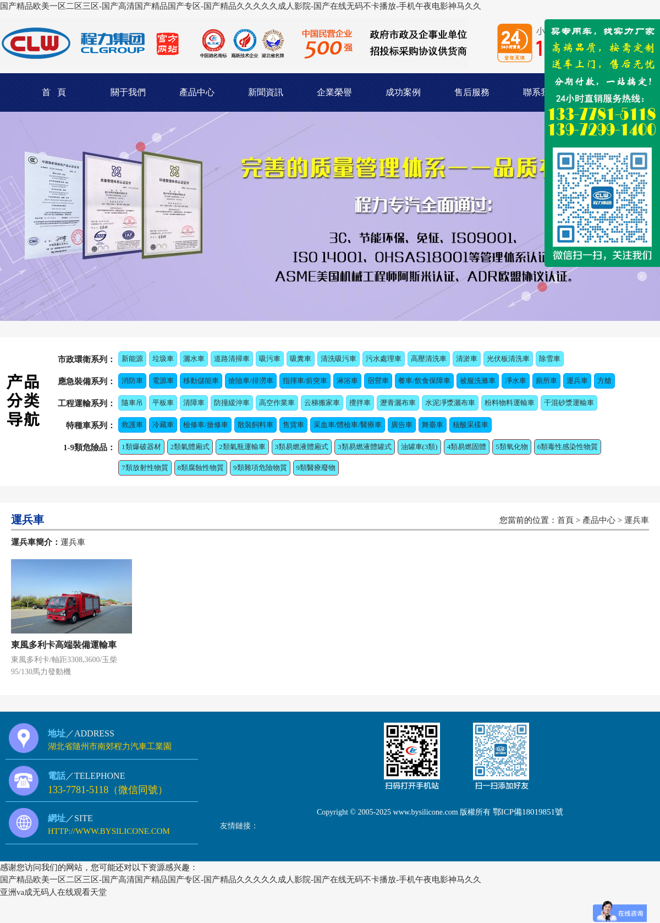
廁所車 (546, 380)
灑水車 (194, 358)
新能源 (132, 358)
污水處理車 (384, 358)
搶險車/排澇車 (250, 380)
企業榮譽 (334, 92)
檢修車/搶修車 (205, 424)
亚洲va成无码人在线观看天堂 (53, 892)
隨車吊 (132, 402)
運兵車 (577, 380)
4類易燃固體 (467, 447)
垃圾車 (163, 358)
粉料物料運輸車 (510, 402)
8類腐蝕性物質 (201, 467)
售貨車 (293, 424)
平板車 (163, 402)
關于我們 (128, 92)
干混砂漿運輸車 (569, 402)
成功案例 (403, 92)
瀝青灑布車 (398, 402)
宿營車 (378, 380)
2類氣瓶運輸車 (242, 447)
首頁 (565, 520)
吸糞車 (300, 358)
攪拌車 (360, 402)
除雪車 (549, 358)
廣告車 (402, 424)
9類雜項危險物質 (260, 467)
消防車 (132, 380)
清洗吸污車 (338, 358)
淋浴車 (347, 380)
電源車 (163, 380)
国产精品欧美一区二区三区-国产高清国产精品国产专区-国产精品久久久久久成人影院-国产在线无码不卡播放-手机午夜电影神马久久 (240, 6)
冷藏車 (163, 424)
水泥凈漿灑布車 (450, 402)
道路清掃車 (232, 358)
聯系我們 (540, 92)
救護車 (132, 424)
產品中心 (197, 92)
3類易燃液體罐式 (365, 447)
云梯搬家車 (322, 402)
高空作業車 (277, 402)
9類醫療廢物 (316, 467)
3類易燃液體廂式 (302, 447)
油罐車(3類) (419, 447)
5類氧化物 (512, 447)
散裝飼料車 (255, 424)
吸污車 (269, 358)
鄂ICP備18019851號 (528, 811)
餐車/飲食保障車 (424, 380)
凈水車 (515, 380)
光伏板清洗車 (508, 358)
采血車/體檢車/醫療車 (348, 424)
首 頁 (54, 92)
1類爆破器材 (141, 447)
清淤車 (466, 358)
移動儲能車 (201, 380)
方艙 (604, 380)
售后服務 (472, 92)
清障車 (194, 402)
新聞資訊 (265, 92)
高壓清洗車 (429, 358)
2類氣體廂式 (190, 447)
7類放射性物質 (145, 467)
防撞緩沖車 (232, 402)
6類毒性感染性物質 (567, 447)
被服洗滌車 (478, 380)
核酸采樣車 (470, 424)
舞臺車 (432, 424)
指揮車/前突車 (305, 380)
